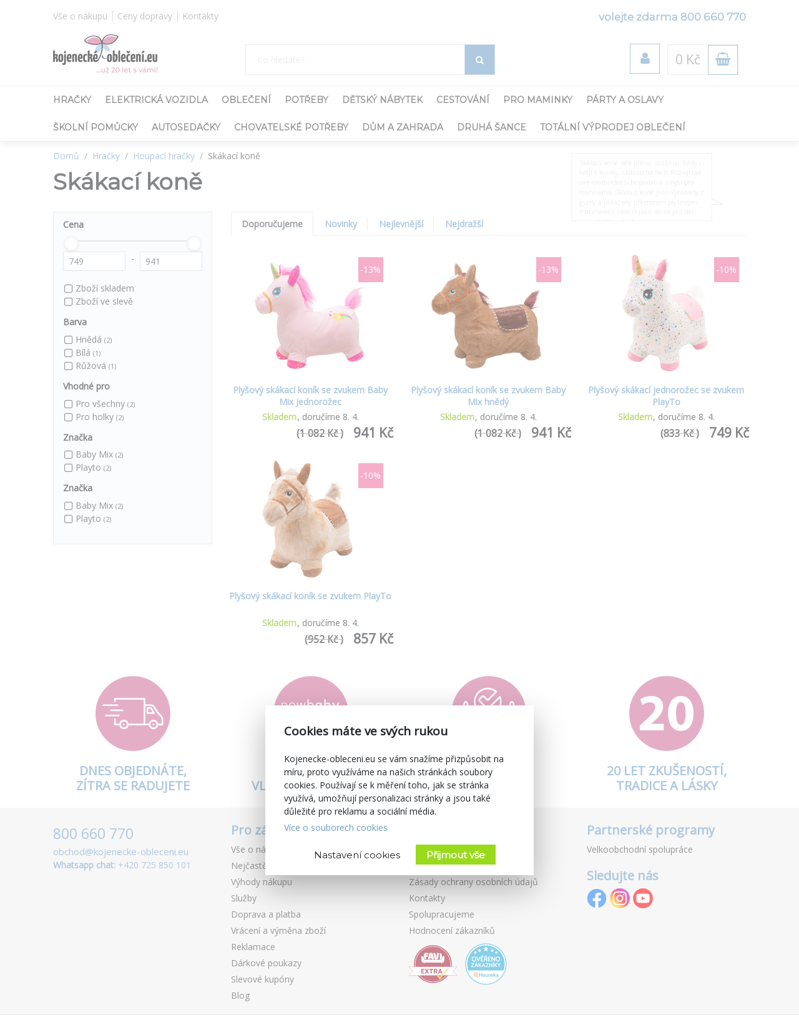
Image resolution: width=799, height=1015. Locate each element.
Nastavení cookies (357, 855)
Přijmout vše (455, 855)
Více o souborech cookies (336, 827)
